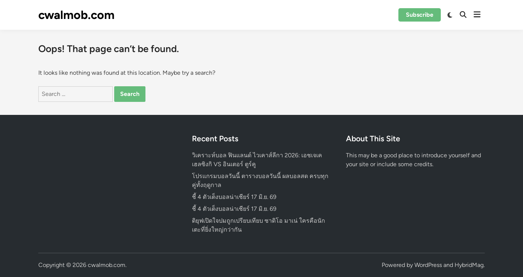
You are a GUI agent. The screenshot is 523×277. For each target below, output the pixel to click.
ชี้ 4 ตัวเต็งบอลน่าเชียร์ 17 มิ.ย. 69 (234, 196)
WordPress (428, 264)
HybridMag (469, 264)
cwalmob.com (76, 15)
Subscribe (419, 14)
